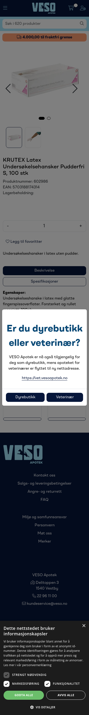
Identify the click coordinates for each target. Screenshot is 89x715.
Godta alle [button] (23, 695)
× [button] (83, 626)
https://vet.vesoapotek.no (44, 378)
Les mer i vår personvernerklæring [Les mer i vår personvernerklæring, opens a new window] (28, 665)
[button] (44, 707)
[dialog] (44, 668)
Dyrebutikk (25, 397)
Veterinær (65, 397)
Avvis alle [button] (66, 695)
